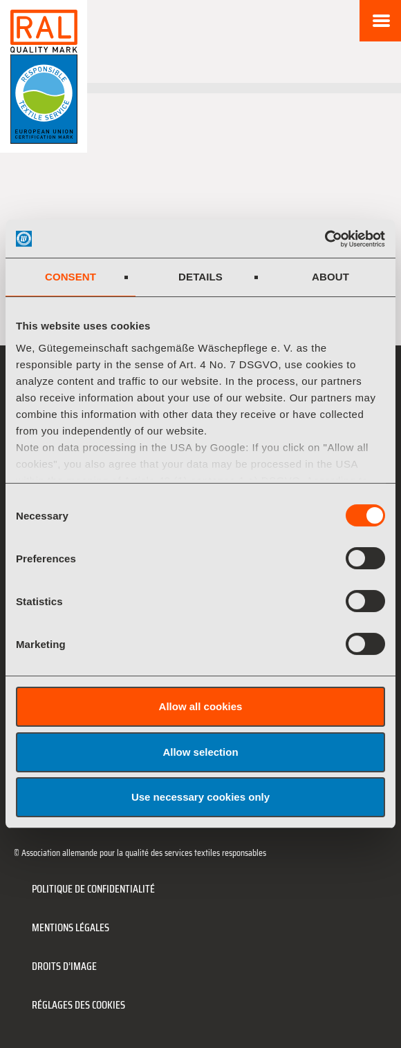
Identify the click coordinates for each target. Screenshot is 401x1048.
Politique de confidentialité (93, 888)
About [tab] (330, 277)
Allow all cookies (201, 706)
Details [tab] (200, 277)
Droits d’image (64, 966)
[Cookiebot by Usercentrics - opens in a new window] (324, 239)
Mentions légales (70, 927)
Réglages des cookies (78, 1004)
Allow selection (200, 752)
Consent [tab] (70, 277)
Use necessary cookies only (200, 797)
